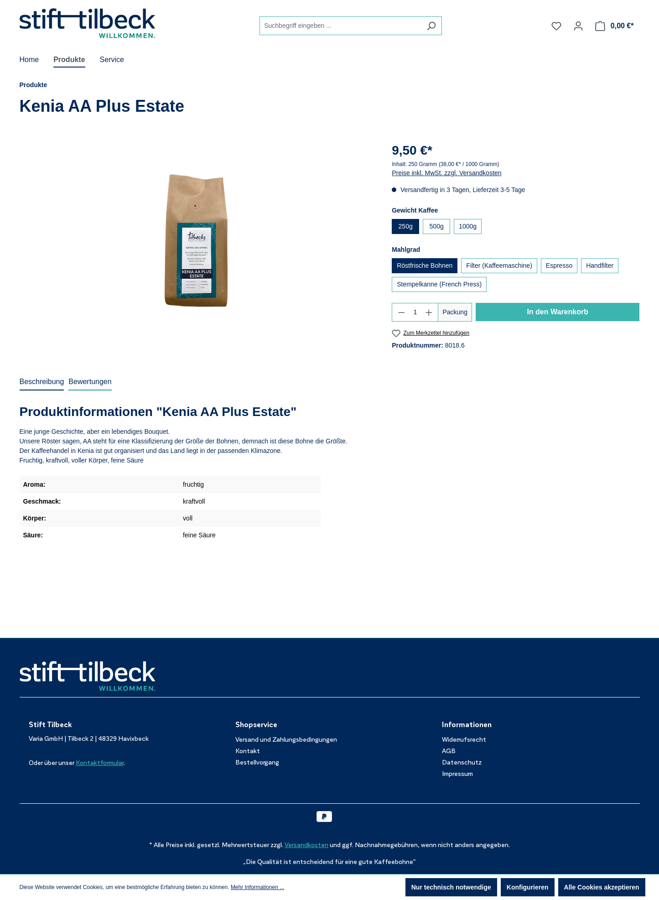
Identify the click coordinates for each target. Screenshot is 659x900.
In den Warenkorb (557, 312)
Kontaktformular (100, 763)
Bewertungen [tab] (89, 381)
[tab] (42, 382)
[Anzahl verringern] (401, 312)
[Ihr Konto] (578, 26)
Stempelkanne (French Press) (439, 284)
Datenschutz (462, 762)
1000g (468, 226)
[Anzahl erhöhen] (429, 312)
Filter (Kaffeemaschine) (499, 265)
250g (406, 226)
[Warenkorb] (614, 26)
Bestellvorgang (257, 762)
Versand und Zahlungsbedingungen (286, 739)
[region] (196, 239)
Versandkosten (306, 845)
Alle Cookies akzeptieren (601, 887)
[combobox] (340, 25)
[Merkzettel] (556, 26)
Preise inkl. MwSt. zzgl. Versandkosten (446, 173)
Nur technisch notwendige (451, 887)
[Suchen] (431, 25)
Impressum (457, 773)
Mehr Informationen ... (257, 887)
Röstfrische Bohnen (424, 265)
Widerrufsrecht (464, 739)
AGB (449, 751)
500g (437, 226)
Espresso (559, 265)
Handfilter (599, 265)
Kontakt (247, 751)
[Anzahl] (415, 312)
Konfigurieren (528, 887)
